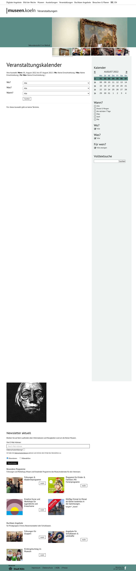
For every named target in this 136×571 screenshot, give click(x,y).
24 (109, 89)
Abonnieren (12, 458)
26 (117, 89)
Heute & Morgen (103, 108)
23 (105, 89)
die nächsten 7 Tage (104, 111)
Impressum (36, 568)
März (98, 114)
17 (109, 86)
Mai (98, 119)
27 (121, 89)
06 (121, 78)
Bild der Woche (29, 2)
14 (126, 82)
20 (121, 86)
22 (101, 89)
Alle (98, 106)
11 (113, 82)
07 (126, 78)
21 (126, 86)
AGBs (58, 568)
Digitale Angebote (14, 2)
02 (105, 78)
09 (105, 82)
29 (101, 93)
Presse (64, 568)
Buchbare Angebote (82, 2)
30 (105, 93)
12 (117, 82)
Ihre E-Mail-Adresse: (14, 442)
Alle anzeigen (102, 148)
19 (117, 86)
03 (109, 78)
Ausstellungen (52, 2)
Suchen (27, 99)
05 (117, 78)
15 (101, 86)
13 (121, 82)
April (98, 117)
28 (126, 89)
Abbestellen (25, 458)
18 (113, 86)
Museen (41, 2)
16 (105, 86)
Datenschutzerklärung (21, 453)
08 (101, 82)
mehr (42, 483)
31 (109, 93)
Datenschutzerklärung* (16, 450)
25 (113, 89)
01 (101, 78)
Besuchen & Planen (101, 2)
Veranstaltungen (66, 2)
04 (113, 78)
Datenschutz (48, 568)
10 (109, 82)
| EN (114, 2)
